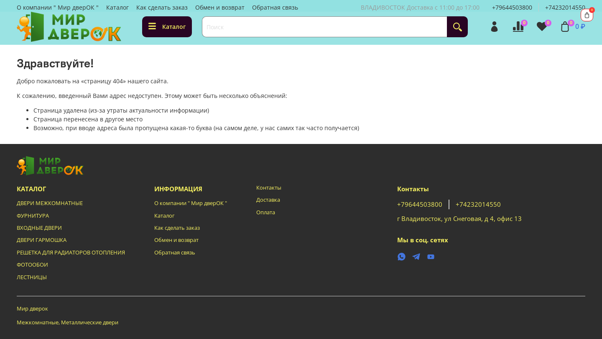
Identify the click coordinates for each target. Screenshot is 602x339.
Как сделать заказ (162, 7)
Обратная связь (275, 7)
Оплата (265, 212)
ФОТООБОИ (32, 264)
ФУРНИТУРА (33, 215)
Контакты (268, 187)
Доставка (268, 199)
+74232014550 (565, 7)
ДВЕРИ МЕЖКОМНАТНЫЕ (50, 203)
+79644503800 (512, 7)
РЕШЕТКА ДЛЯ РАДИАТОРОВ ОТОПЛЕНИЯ (71, 252)
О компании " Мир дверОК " (58, 7)
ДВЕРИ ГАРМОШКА (41, 240)
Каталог (117, 7)
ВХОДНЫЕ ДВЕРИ (39, 227)
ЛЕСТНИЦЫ (32, 277)
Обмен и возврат (220, 7)
